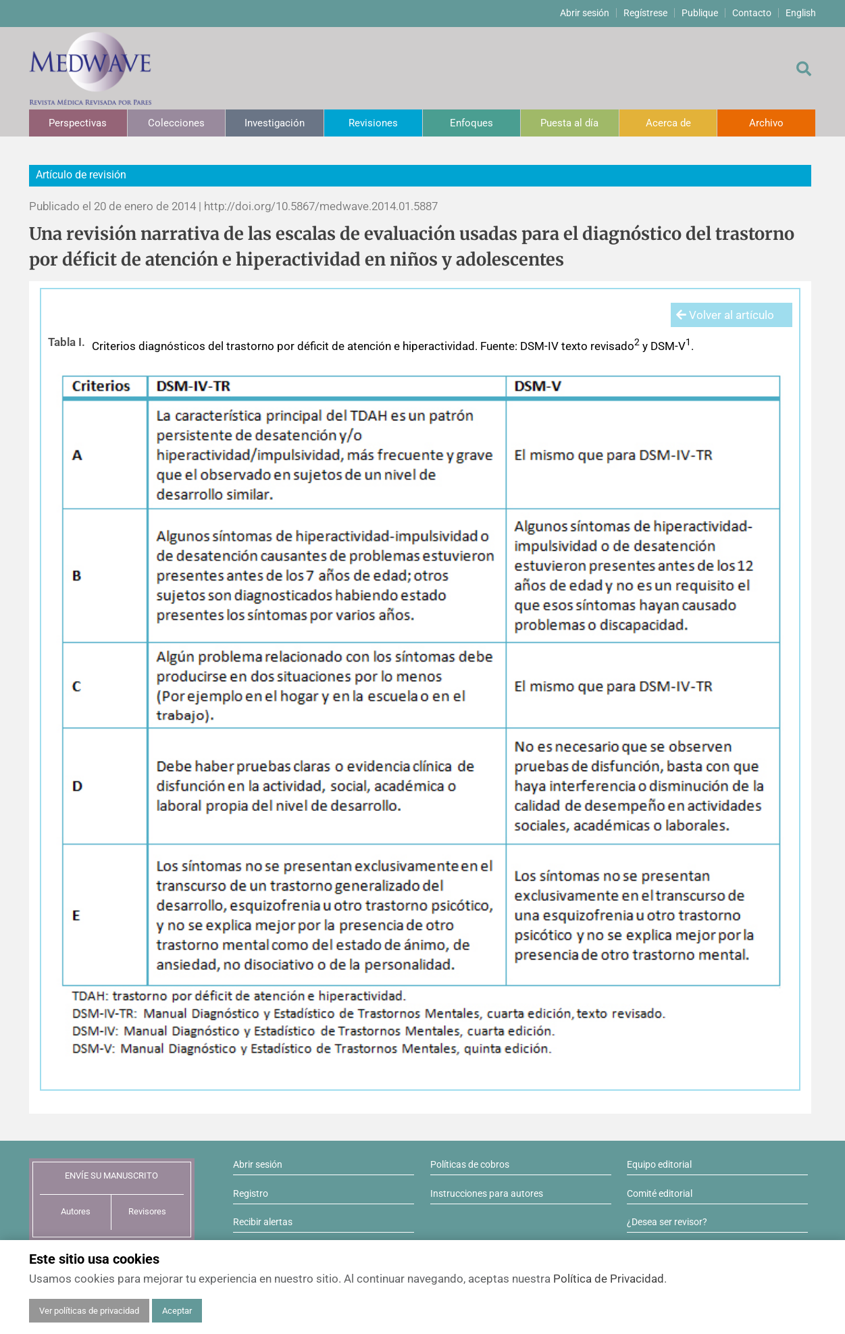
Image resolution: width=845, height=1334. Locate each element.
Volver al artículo (725, 315)
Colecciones (176, 123)
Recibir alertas (262, 1221)
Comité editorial (659, 1193)
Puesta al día (569, 123)
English (801, 12)
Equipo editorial (659, 1164)
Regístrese (645, 12)
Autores (76, 1211)
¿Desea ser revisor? (667, 1221)
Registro (250, 1193)
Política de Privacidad (608, 1278)
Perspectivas (78, 123)
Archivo (766, 123)
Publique (700, 12)
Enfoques (471, 123)
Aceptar (177, 1311)
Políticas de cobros (469, 1164)
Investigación (275, 123)
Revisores (147, 1211)
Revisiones (373, 123)
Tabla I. (66, 342)
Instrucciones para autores (486, 1193)
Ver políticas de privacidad (89, 1311)
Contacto (751, 12)
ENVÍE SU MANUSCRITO (111, 1175)
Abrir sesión (584, 12)
